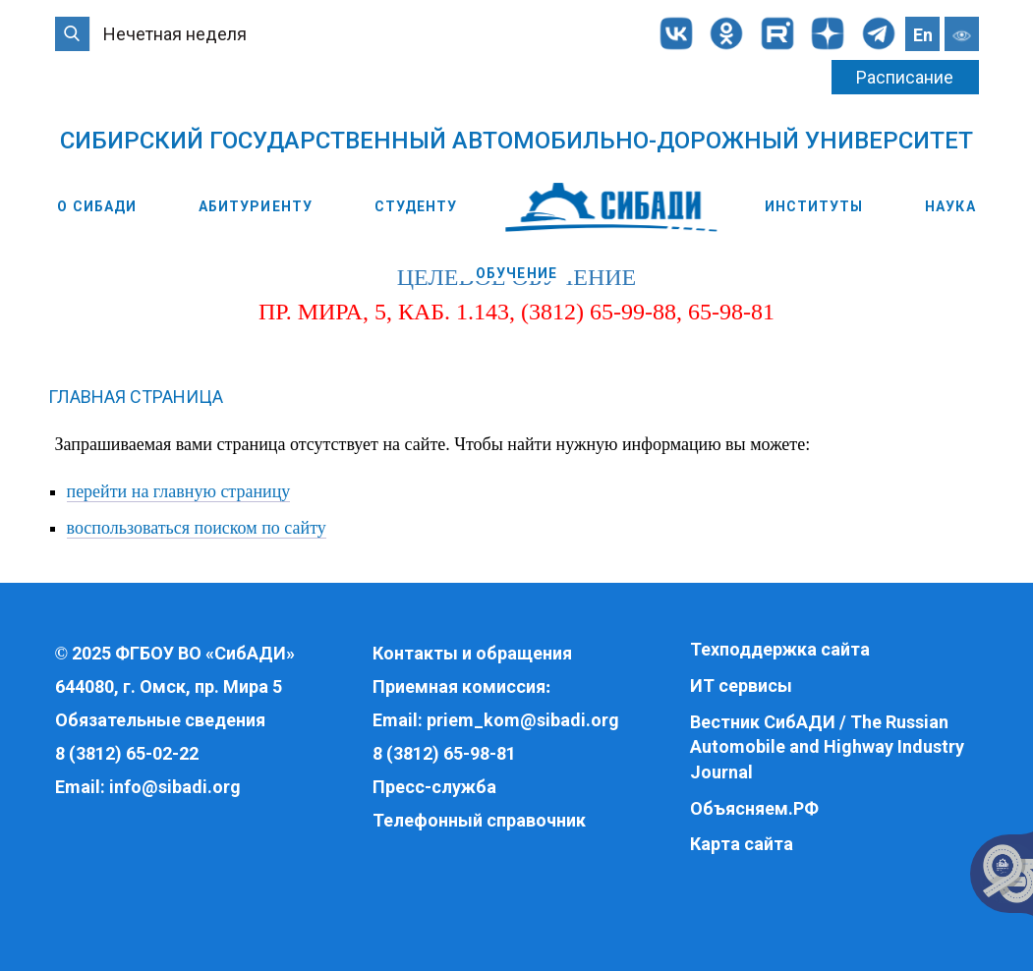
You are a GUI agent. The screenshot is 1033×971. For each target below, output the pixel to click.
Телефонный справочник (479, 820)
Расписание (904, 77)
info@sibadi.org (175, 786)
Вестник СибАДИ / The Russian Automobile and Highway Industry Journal (827, 747)
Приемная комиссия (459, 686)
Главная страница (135, 396)
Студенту (416, 206)
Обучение (516, 273)
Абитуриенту (256, 206)
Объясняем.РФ (754, 808)
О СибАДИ (97, 206)
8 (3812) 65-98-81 (444, 753)
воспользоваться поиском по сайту (196, 528)
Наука (950, 206)
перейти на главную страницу (179, 491)
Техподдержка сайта (780, 649)
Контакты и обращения (472, 653)
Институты (814, 206)
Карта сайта (741, 843)
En (923, 35)
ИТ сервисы (741, 685)
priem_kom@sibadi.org (523, 720)
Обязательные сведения (160, 720)
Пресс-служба (434, 786)
